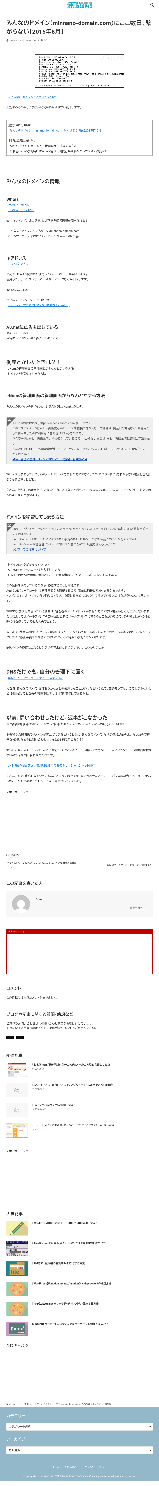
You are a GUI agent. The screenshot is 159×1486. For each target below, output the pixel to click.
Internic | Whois (18, 205)
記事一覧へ (136, 909)
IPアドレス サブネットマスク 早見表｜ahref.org (39, 305)
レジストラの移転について (29, 549)
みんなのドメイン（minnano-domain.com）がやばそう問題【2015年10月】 (56, 130)
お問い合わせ (56, 1040)
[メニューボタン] (6, 5)
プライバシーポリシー (96, 1472)
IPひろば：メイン (18, 264)
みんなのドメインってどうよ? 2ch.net (32, 97)
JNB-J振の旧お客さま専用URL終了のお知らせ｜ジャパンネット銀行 (51, 765)
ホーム (55, 1472)
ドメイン (45, 40)
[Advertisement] (33, 817)
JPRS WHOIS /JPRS (21, 210)
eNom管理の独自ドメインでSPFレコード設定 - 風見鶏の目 (49, 459)
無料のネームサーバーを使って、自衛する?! (35, 678)
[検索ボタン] (152, 5)
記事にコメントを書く (23, 1040)
